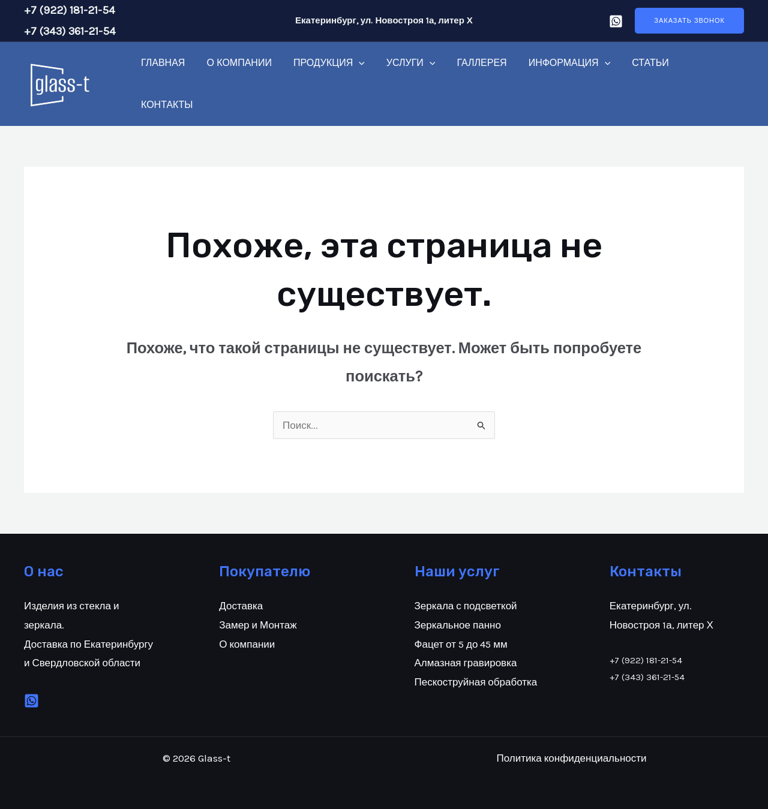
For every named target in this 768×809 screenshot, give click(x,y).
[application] (353, 63)
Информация (556, 63)
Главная (162, 63)
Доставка (241, 606)
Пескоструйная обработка (476, 682)
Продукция (323, 63)
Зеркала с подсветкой (466, 606)
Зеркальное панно (458, 625)
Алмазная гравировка (466, 663)
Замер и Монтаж (257, 625)
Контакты (165, 105)
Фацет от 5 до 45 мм (461, 644)
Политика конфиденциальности (571, 758)
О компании (235, 63)
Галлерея (471, 63)
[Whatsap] (616, 21)
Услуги (402, 63)
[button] (689, 21)
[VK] (31, 700)
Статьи (634, 63)
